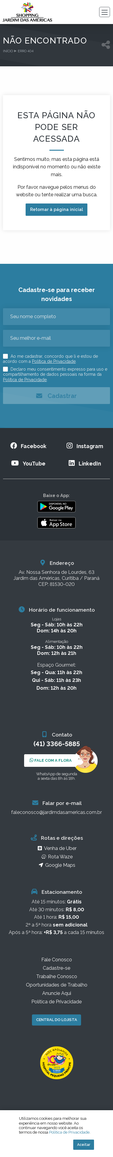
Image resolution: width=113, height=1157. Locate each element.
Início (8, 51)
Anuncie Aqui (56, 995)
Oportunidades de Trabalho (56, 986)
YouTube (28, 463)
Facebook (28, 445)
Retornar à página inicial (56, 209)
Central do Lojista (56, 1021)
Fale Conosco (56, 961)
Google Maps (56, 866)
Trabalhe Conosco (56, 978)
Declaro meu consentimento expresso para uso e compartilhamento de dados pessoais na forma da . (55, 374)
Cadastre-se (56, 969)
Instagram (85, 445)
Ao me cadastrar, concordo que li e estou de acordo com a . (50, 359)
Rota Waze (57, 858)
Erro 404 (25, 51)
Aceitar (83, 1145)
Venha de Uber (57, 850)
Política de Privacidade (54, 361)
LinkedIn (85, 463)
